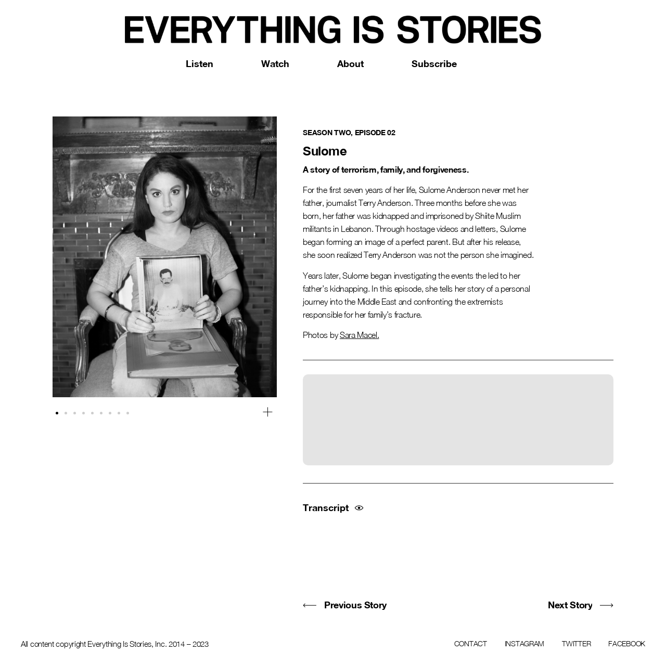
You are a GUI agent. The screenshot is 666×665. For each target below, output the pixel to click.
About (350, 63)
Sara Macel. (359, 335)
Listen (199, 63)
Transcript (326, 507)
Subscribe (434, 63)
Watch (275, 63)
